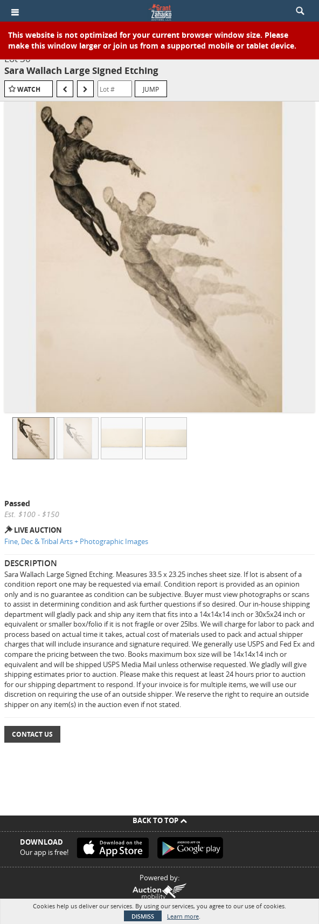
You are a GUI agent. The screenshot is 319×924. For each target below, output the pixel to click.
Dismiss (142, 916)
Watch (28, 89)
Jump (151, 89)
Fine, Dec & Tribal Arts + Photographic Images (76, 541)
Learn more (183, 916)
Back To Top (160, 820)
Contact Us (32, 734)
